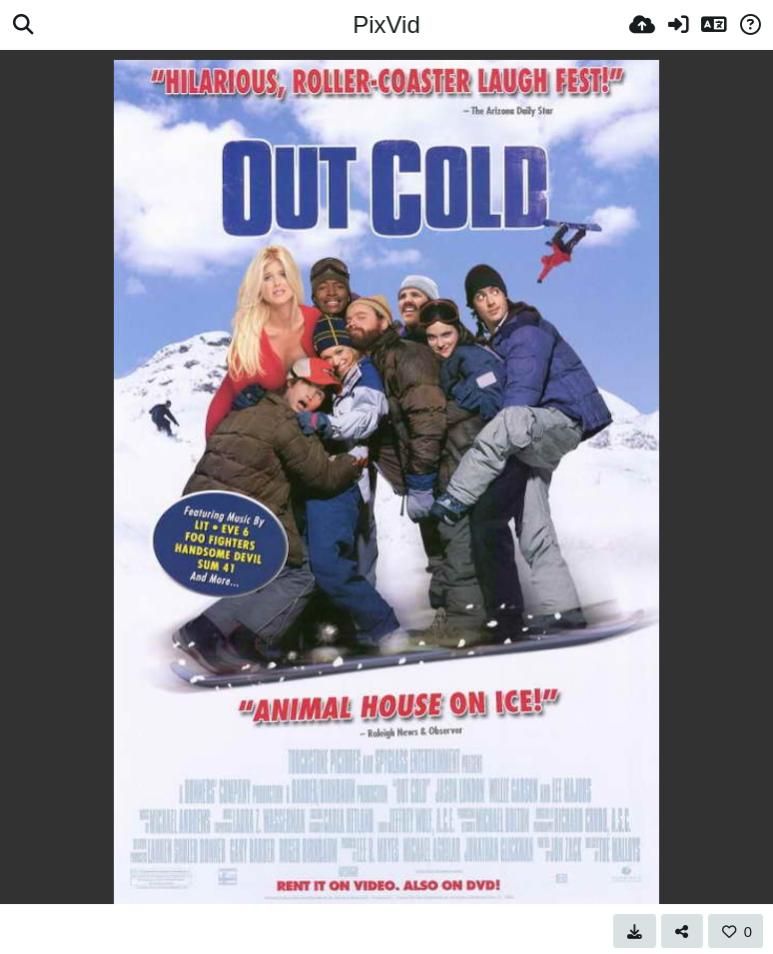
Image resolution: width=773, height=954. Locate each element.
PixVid (386, 24)
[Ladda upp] (642, 25)
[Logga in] (678, 25)
